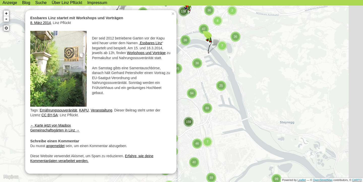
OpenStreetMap (322, 179)
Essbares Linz (151, 43)
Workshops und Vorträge (146, 53)
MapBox (11, 176)
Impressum (97, 3)
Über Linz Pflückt (67, 3)
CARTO (357, 179)
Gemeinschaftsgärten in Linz (54, 130)
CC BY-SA (49, 115)
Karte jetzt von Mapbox (50, 125)
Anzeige (10, 3)
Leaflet (301, 179)
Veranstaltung (101, 110)
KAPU (84, 110)
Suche (41, 3)
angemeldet (55, 146)
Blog (26, 3)
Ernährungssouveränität (58, 110)
